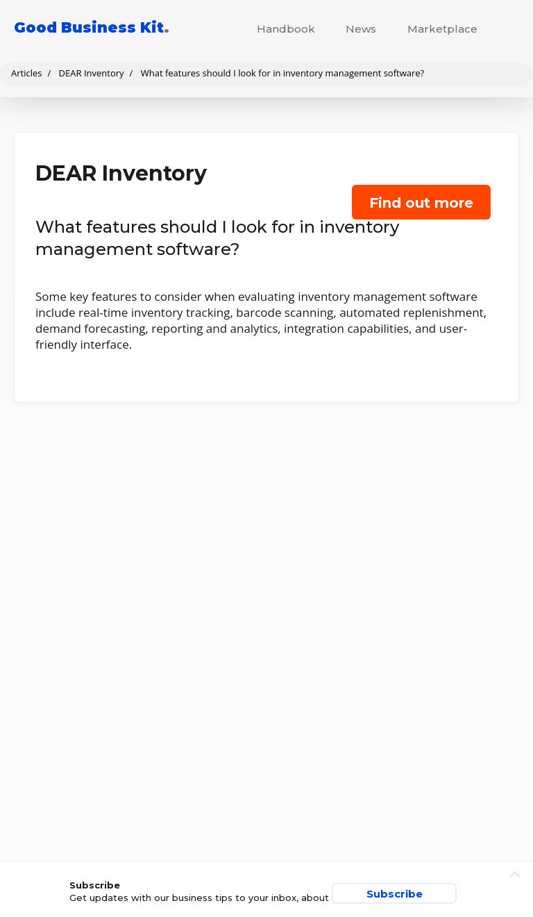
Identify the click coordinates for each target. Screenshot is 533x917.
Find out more (421, 203)
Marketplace (442, 28)
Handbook (286, 28)
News (361, 28)
